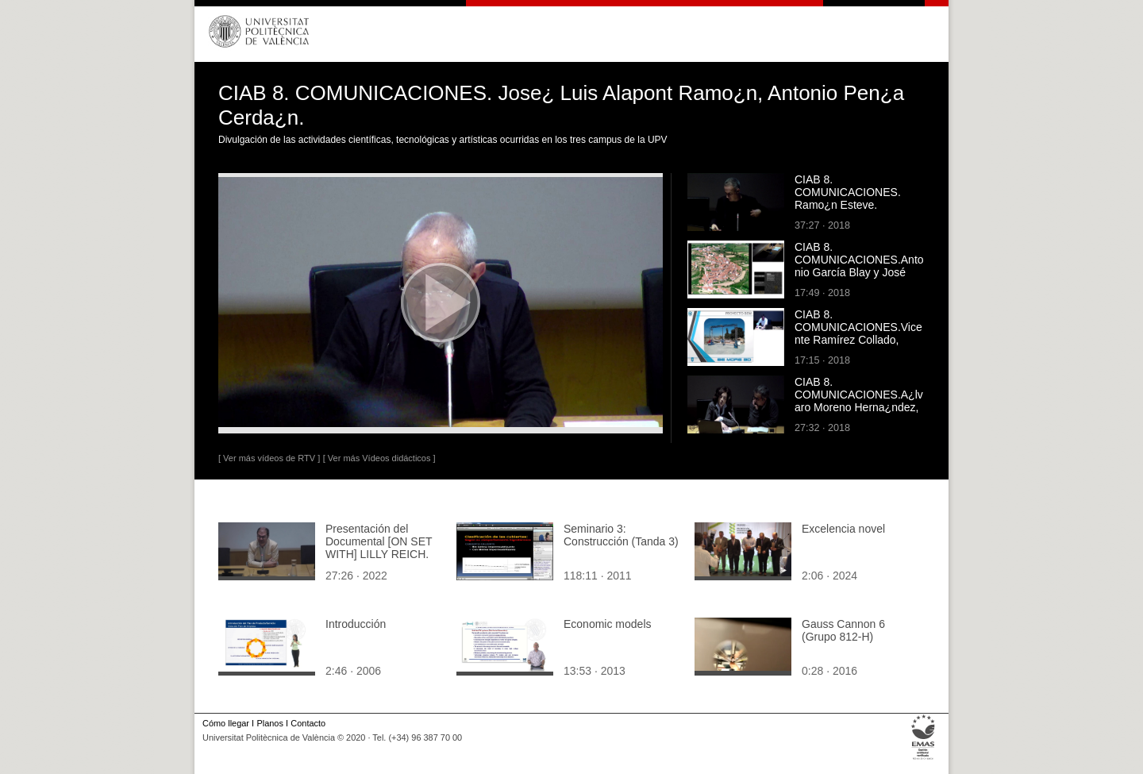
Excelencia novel (843, 528)
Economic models (608, 624)
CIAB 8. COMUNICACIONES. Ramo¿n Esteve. (848, 192)
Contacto (308, 723)
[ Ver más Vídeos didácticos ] (379, 458)
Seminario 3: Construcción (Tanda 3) (621, 535)
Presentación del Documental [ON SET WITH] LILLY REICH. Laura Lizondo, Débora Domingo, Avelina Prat (381, 554)
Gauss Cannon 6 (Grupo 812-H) (843, 630)
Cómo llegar (225, 723)
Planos (269, 723)
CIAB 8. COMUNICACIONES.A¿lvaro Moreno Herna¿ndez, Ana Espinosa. (859, 400)
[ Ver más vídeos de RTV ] (269, 458)
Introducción (355, 624)
